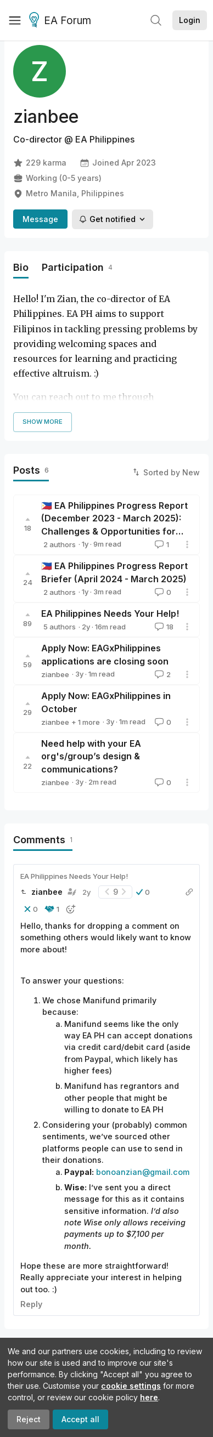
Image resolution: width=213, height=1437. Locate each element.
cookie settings (131, 1385)
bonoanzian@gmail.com (142, 1172)
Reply (31, 1304)
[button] (143, 892)
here (149, 1397)
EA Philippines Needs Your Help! (110, 613)
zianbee (55, 626)
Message (40, 219)
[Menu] (15, 20)
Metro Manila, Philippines (68, 193)
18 (163, 627)
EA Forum (61, 21)
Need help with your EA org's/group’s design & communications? (91, 756)
